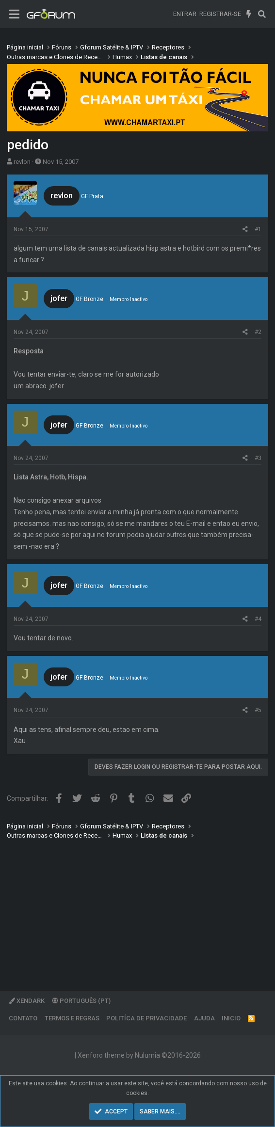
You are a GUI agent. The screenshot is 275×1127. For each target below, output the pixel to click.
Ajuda (204, 1018)
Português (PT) (81, 1000)
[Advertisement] (137, 908)
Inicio (231, 1018)
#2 (258, 332)
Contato (23, 1018)
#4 (258, 619)
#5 (258, 710)
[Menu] (14, 14)
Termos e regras (72, 1018)
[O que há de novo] (249, 14)
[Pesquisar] (261, 14)
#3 (258, 458)
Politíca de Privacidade (146, 1018)
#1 (258, 229)
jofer (58, 298)
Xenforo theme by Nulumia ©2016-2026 (139, 1055)
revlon (22, 161)
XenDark (27, 1000)
